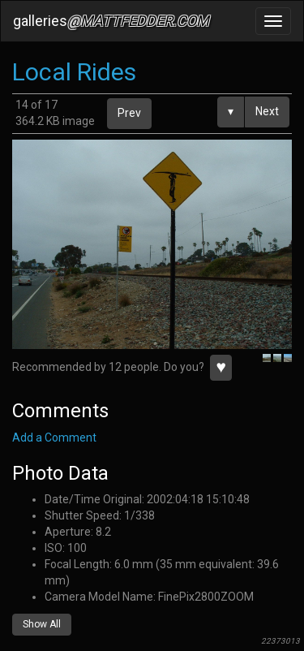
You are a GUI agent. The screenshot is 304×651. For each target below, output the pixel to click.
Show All (42, 624)
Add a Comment (54, 437)
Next (267, 111)
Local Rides (74, 72)
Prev (129, 112)
